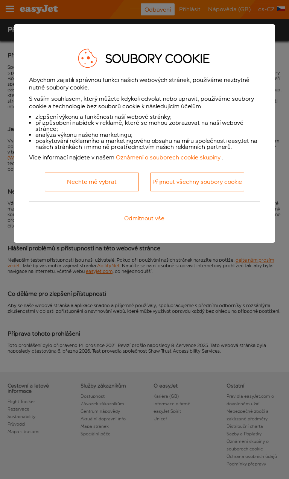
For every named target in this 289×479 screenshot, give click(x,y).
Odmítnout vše (144, 218)
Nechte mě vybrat (92, 181)
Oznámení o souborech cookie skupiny (168, 157)
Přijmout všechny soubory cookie (197, 181)
